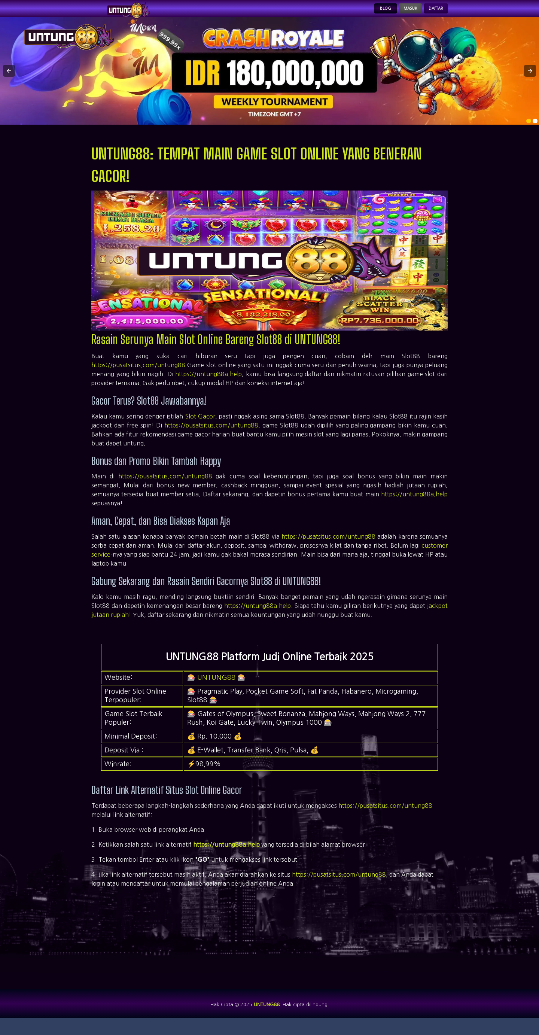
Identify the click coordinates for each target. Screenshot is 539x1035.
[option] (528, 130)
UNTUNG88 (216, 687)
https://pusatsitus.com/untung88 (138, 375)
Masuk (392, 13)
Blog (357, 13)
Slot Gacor (200, 426)
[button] (9, 81)
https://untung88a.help (208, 384)
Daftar (430, 13)
